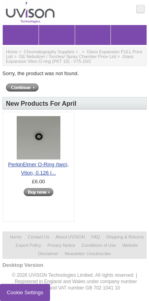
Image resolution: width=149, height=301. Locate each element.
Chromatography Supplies (49, 51)
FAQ (95, 237)
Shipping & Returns (125, 237)
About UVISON (70, 237)
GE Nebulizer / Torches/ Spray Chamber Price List (67, 56)
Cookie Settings (25, 292)
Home (11, 51)
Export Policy (28, 245)
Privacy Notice (61, 245)
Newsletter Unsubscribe (88, 253)
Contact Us (38, 237)
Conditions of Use (98, 245)
